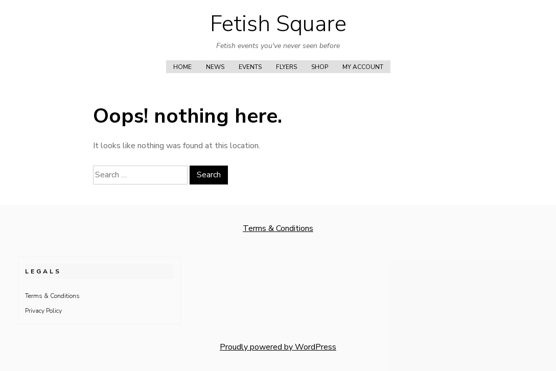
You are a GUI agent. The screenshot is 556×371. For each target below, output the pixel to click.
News (215, 67)
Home (182, 67)
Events (250, 67)
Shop (319, 67)
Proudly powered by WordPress (278, 347)
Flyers (286, 67)
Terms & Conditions (278, 228)
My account (362, 67)
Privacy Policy (43, 311)
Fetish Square (278, 24)
